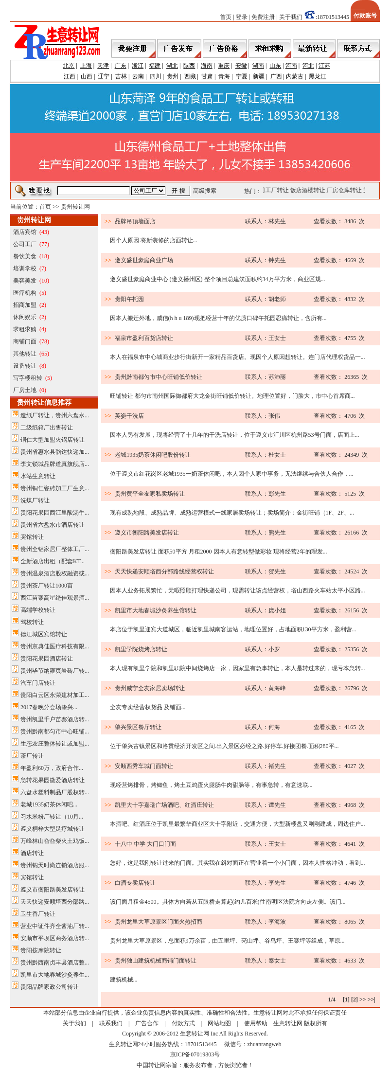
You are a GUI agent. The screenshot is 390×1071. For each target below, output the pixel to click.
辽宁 (103, 76)
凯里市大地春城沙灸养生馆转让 (155, 610)
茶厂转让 (32, 755)
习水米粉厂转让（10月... (51, 816)
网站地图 (219, 1023)
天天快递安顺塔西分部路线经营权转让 (164, 571)
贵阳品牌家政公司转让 (49, 986)
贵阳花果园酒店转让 (46, 658)
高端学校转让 (37, 610)
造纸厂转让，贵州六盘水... (54, 415)
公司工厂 (24, 244)
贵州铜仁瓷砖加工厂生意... (54, 488)
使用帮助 (255, 1023)
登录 (242, 17)
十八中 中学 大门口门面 (145, 843)
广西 (276, 76)
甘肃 (207, 76)
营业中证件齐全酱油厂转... (54, 926)
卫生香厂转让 (37, 913)
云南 (138, 76)
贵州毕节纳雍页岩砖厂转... (54, 670)
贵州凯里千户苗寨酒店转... (54, 719)
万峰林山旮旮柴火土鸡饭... (54, 841)
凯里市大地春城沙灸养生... (54, 974)
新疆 (259, 76)
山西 (86, 76)
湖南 (258, 65)
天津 (103, 65)
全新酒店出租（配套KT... (52, 561)
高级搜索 (204, 190)
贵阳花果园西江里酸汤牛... (54, 512)
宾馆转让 (32, 537)
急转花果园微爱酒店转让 (52, 780)
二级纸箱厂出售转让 (46, 427)
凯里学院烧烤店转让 (141, 649)
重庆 (224, 65)
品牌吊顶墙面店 (135, 221)
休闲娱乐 (24, 317)
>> (362, 999)
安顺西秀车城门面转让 (144, 766)
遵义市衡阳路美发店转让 (52, 889)
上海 (86, 65)
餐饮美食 (24, 256)
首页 (225, 17)
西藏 (190, 76)
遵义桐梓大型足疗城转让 (52, 828)
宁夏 (242, 76)
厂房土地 (24, 390)
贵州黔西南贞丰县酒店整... (54, 962)
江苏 (324, 65)
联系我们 (111, 1023)
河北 (308, 65)
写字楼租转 (27, 378)
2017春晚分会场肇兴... (48, 707)
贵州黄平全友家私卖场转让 (150, 493)
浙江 (137, 65)
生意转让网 (287, 1023)
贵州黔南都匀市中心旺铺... (54, 731)
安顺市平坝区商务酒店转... (54, 938)
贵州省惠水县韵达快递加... (54, 451)
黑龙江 (317, 76)
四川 (155, 76)
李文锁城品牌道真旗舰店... (54, 464)
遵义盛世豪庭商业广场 (144, 260)
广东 (120, 65)
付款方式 (183, 1023)
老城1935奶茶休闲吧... (48, 804)
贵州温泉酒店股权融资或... (54, 573)
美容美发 (24, 280)
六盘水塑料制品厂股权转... (54, 792)
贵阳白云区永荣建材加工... (54, 695)
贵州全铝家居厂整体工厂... (54, 549)
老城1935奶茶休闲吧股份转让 (153, 454)
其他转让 (24, 353)
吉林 (121, 76)
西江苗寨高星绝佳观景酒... (54, 597)
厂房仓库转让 (347, 190)
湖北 (172, 65)
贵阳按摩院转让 (40, 950)
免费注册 (263, 17)
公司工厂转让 (274, 190)
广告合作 (147, 1023)
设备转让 (24, 365)
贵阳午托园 (129, 299)
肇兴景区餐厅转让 (138, 727)
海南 (207, 65)
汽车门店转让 (37, 682)
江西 (69, 76)
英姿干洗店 (129, 415)
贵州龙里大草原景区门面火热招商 (158, 921)
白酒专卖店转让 (135, 882)
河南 (291, 65)
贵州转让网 (75, 206)
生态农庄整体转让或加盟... (54, 743)
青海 (224, 76)
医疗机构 (24, 292)
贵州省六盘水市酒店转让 (52, 524)
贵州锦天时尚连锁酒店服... (54, 865)
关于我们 (290, 17)
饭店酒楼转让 (311, 190)
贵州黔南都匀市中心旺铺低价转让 (158, 377)
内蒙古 (294, 76)
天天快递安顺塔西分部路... (54, 901)
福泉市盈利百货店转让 (144, 338)
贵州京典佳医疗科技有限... (54, 646)
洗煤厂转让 (35, 500)
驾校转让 (32, 622)
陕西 (189, 65)
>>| (371, 999)
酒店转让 (32, 853)
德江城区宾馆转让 (43, 634)
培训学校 (24, 268)
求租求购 (24, 329)
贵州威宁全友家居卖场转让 (150, 688)
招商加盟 (24, 305)
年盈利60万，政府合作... (51, 768)
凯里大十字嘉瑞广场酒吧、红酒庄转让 (164, 805)
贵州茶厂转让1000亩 (46, 585)
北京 (68, 65)
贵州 (172, 76)
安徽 (241, 65)
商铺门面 (24, 341)
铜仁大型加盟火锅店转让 (52, 439)
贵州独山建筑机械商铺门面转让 (155, 960)
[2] (354, 999)
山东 (275, 65)
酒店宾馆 (24, 232)
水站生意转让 (37, 476)
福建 (154, 65)
